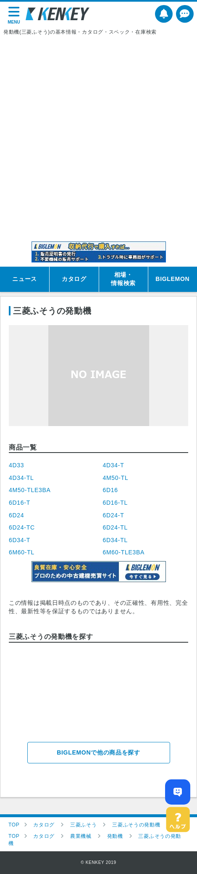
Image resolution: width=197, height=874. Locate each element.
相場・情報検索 (123, 278)
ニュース (24, 278)
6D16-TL (115, 502)
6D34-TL (115, 540)
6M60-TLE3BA (124, 552)
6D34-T (19, 540)
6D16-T (19, 502)
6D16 (110, 490)
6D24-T (113, 515)
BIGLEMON (172, 278)
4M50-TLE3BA (30, 490)
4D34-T (113, 465)
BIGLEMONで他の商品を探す (98, 752)
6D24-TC (22, 527)
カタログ (74, 278)
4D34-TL (21, 477)
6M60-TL (21, 552)
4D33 (16, 465)
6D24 (16, 515)
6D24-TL (115, 527)
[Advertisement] (98, 138)
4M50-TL (116, 477)
